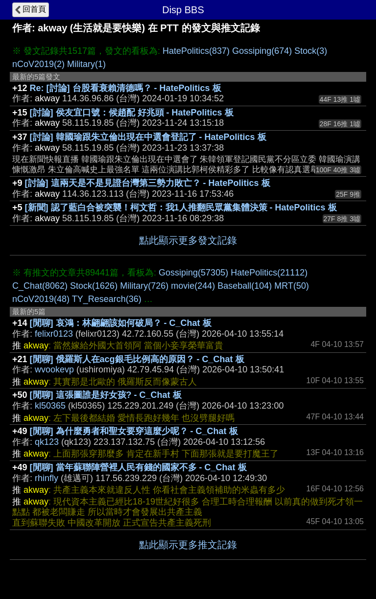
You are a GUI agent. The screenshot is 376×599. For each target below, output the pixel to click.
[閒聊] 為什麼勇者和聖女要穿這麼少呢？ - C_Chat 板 (134, 431)
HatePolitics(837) (196, 51)
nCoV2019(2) (38, 64)
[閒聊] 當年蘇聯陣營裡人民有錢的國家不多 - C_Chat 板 (138, 467)
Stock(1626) (94, 286)
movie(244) (193, 286)
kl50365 (50, 406)
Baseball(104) (244, 286)
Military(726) (144, 286)
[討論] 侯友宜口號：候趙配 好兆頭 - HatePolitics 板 (132, 112)
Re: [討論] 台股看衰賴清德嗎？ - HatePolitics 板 (125, 88)
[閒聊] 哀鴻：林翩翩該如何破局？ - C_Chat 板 (121, 323)
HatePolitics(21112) (269, 272)
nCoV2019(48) (41, 299)
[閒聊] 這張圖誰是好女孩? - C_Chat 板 (106, 395)
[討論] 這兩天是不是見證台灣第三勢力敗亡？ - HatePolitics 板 (147, 183)
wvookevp (54, 369)
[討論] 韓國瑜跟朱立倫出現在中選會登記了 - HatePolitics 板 (148, 137)
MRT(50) (291, 286)
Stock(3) (310, 51)
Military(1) (86, 64)
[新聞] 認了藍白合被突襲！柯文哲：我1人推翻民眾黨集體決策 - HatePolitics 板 (181, 207)
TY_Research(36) (106, 299)
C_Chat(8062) (40, 286)
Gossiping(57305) (193, 272)
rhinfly (46, 478)
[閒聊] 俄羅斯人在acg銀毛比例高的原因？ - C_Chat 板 (137, 359)
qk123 (47, 442)
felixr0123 (54, 334)
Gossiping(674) (262, 51)
